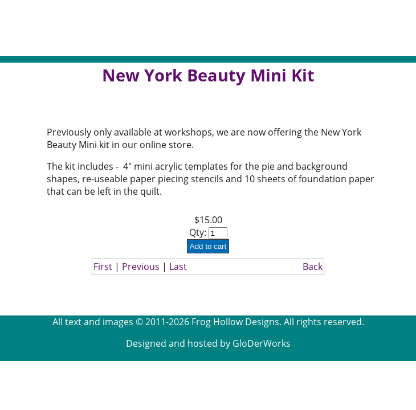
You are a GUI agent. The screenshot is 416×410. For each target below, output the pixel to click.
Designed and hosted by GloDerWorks (208, 343)
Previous (141, 266)
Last (178, 266)
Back (313, 266)
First (102, 266)
